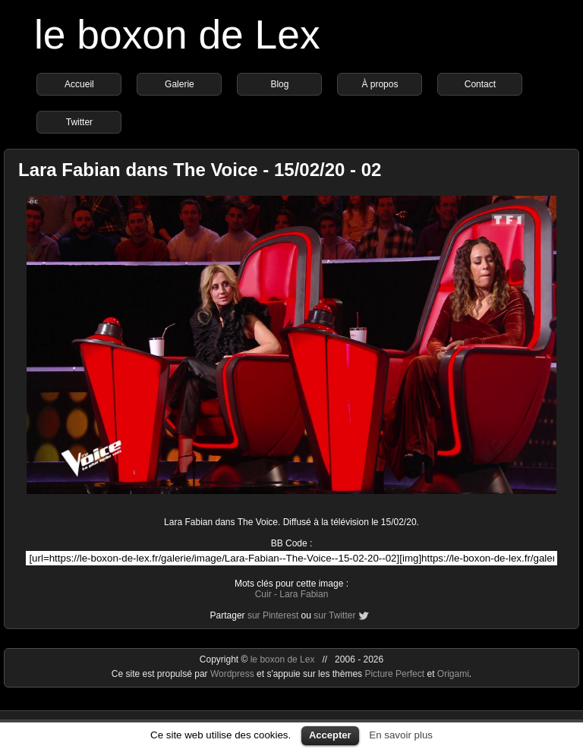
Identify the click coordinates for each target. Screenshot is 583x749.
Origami (453, 674)
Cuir (263, 594)
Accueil (79, 84)
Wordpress (233, 674)
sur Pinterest (272, 615)
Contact (480, 84)
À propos (379, 84)
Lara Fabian (303, 594)
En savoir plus (401, 735)
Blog (279, 84)
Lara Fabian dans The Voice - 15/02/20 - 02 (199, 169)
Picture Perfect (394, 674)
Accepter (330, 735)
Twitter (79, 122)
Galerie (179, 84)
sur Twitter (334, 615)
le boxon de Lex (177, 34)
